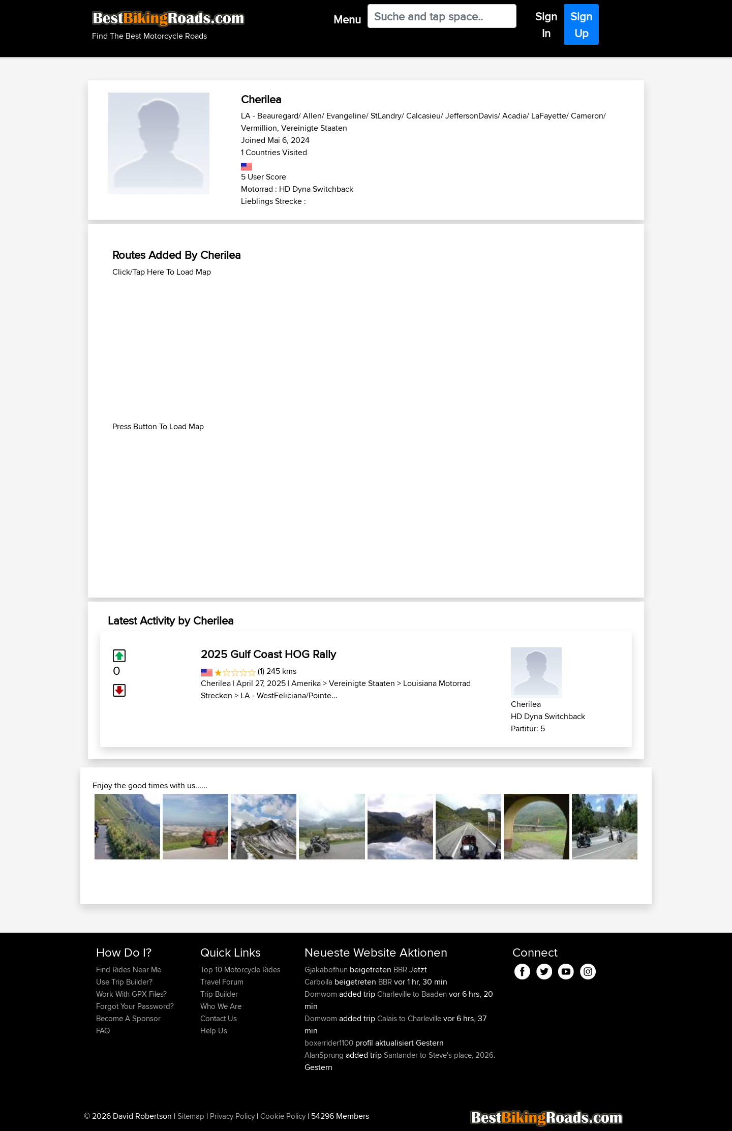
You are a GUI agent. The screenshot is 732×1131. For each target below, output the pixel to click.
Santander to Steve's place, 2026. (439, 1055)
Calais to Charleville (409, 1018)
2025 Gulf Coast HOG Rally (268, 654)
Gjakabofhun (327, 969)
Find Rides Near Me (128, 969)
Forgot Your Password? (135, 1006)
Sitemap (190, 1116)
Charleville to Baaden (412, 994)
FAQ (103, 1030)
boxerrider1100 (329, 1042)
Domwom (321, 994)
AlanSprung (325, 1055)
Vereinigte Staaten (362, 683)
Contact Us (218, 1018)
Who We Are (220, 1006)
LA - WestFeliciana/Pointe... (289, 695)
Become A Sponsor (128, 1018)
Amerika (306, 683)
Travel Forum (221, 981)
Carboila (319, 981)
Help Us (213, 1030)
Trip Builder (219, 994)
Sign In (546, 24)
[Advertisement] (366, 349)
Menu (347, 19)
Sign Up (581, 24)
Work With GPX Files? (131, 994)
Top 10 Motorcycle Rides (240, 969)
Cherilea (216, 683)
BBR (400, 969)
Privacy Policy (232, 1116)
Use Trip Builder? (124, 981)
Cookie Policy (283, 1116)
